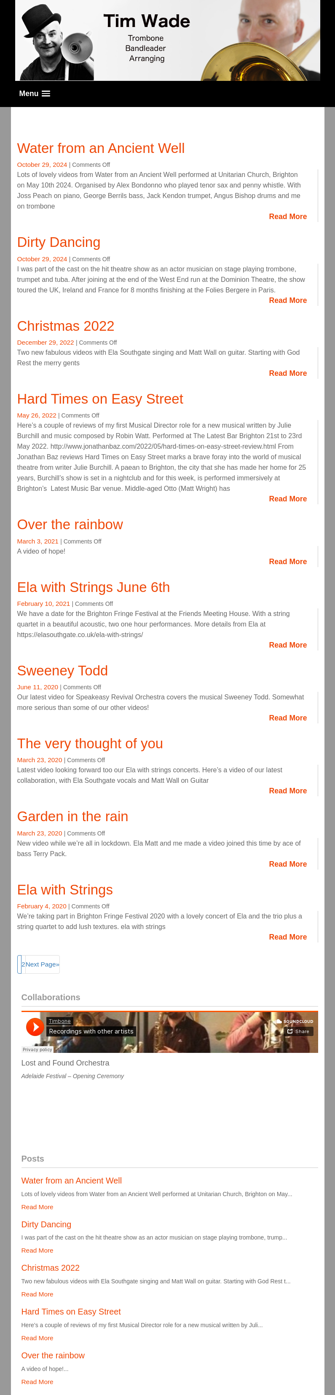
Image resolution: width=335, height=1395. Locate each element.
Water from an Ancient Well (101, 148)
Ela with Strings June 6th (93, 587)
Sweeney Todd (62, 670)
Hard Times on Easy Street (100, 399)
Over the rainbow (70, 524)
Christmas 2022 (66, 326)
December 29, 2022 (46, 342)
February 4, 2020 (43, 906)
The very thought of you (90, 743)
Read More (288, 216)
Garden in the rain (73, 816)
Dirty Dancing (59, 242)
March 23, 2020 (40, 759)
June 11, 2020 (38, 687)
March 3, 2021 (39, 541)
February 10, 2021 (44, 603)
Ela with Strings (65, 889)
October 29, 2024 (43, 164)
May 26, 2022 (38, 415)
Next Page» (42, 964)
